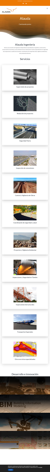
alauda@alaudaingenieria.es (27, 1)
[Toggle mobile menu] (47, 8)
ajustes (40, 467)
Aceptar (10, 469)
